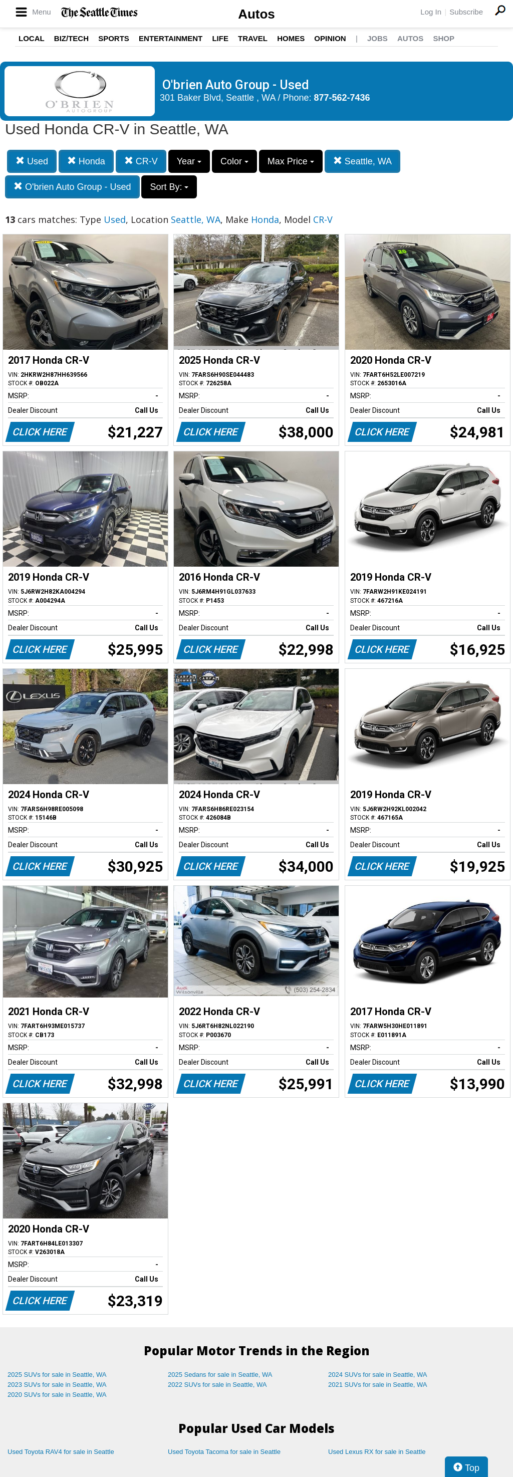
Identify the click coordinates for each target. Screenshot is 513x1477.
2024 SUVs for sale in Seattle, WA (377, 1374)
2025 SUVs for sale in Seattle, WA (57, 1374)
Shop (443, 38)
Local (32, 38)
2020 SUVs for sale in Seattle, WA (57, 1394)
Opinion (330, 38)
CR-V (141, 161)
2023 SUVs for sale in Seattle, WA (57, 1384)
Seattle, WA (362, 161)
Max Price (291, 161)
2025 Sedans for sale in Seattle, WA (220, 1374)
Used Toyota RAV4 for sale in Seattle (61, 1451)
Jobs (377, 38)
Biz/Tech (71, 38)
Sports (113, 38)
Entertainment (170, 38)
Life (220, 38)
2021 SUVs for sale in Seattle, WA (377, 1384)
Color (234, 161)
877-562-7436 (342, 98)
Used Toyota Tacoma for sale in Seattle (224, 1451)
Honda (86, 161)
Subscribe (466, 12)
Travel (253, 38)
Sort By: (169, 187)
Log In (430, 12)
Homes (291, 38)
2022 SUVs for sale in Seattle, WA (217, 1384)
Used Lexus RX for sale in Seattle (376, 1451)
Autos (256, 14)
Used (32, 161)
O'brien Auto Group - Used (72, 186)
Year (189, 161)
